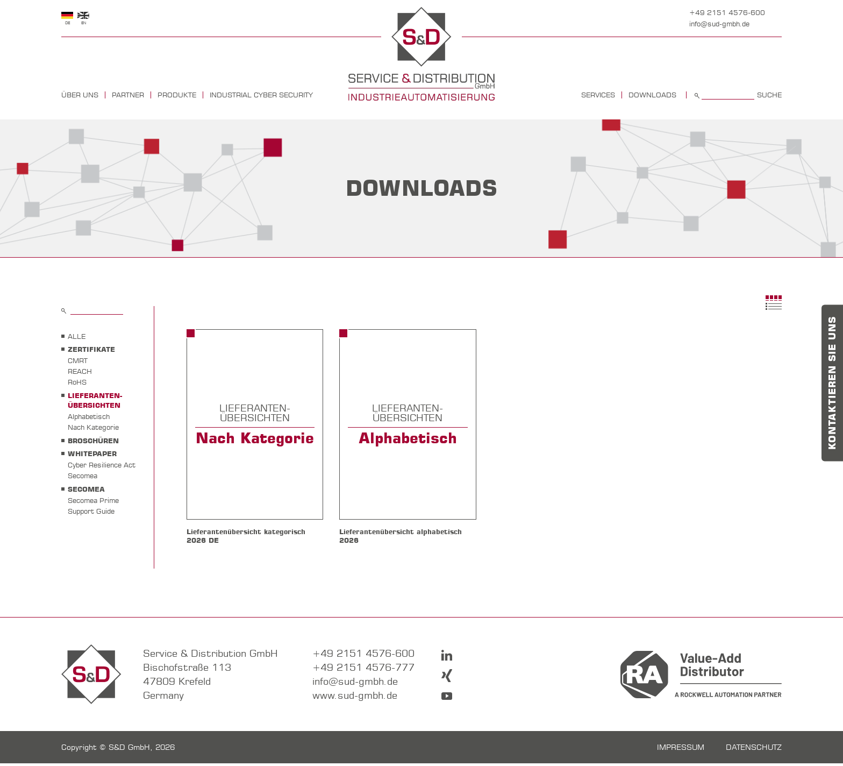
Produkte (177, 95)
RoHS (77, 382)
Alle (76, 336)
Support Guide (91, 511)
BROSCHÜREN (93, 440)
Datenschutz (754, 750)
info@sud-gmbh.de (719, 23)
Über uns (79, 95)
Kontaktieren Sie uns (832, 383)
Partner (128, 95)
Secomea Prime (93, 500)
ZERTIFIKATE (91, 349)
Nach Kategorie (93, 427)
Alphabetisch (89, 416)
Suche (769, 95)
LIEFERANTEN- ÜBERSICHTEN (95, 400)
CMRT (78, 360)
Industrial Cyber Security (261, 95)
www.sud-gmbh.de (354, 698)
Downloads (652, 95)
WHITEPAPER (92, 453)
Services (598, 95)
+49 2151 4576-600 (727, 12)
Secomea (82, 475)
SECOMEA (86, 489)
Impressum (680, 750)
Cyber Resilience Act (101, 464)
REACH (80, 371)
